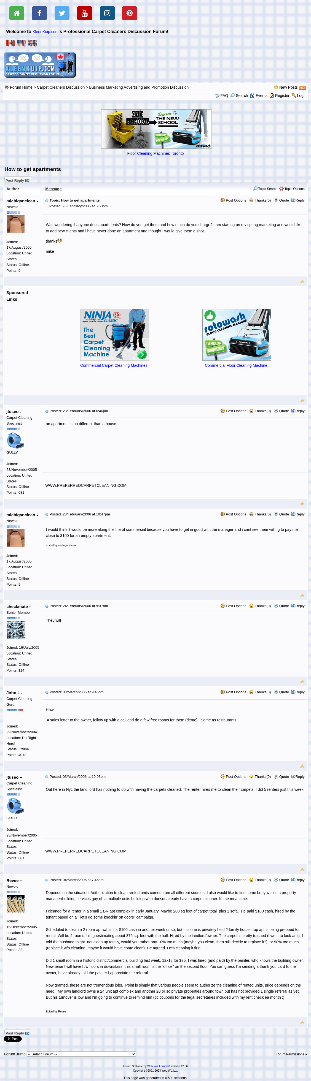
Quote (284, 200)
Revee (14, 880)
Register (282, 95)
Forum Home (21, 87)
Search (239, 95)
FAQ (224, 95)
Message (53, 189)
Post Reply (16, 179)
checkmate (18, 606)
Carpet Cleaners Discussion (61, 87)
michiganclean (22, 201)
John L (14, 692)
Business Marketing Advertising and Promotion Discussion (139, 87)
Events (258, 95)
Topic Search (265, 189)
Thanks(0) (260, 200)
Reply (299, 200)
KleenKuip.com (45, 31)
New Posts (288, 87)
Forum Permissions (291, 1054)
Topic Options (292, 189)
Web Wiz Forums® (158, 1066)
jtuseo (14, 411)
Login (301, 95)
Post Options (233, 200)
